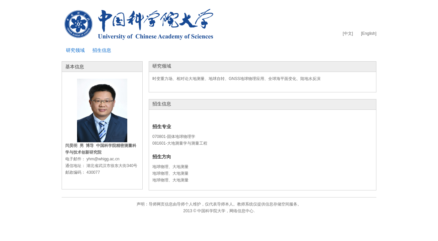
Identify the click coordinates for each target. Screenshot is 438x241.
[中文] (348, 33)
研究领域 (75, 50)
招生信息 (101, 50)
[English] (368, 33)
